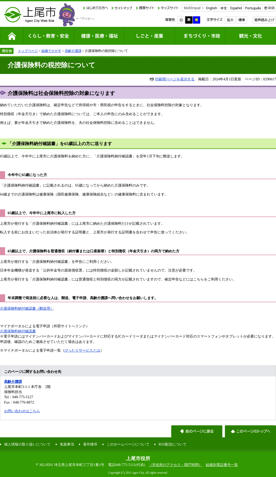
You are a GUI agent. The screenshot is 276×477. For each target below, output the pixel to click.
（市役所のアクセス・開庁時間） (175, 465)
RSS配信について (172, 444)
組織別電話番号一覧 (222, 465)
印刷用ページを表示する (174, 79)
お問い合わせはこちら (22, 411)
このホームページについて (128, 444)
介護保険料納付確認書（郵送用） (27, 308)
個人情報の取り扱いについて (27, 444)
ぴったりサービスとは (82, 350)
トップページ (28, 51)
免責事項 (67, 444)
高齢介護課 (73, 51)
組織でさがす (51, 51)
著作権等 (90, 444)
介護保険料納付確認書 (18, 331)
